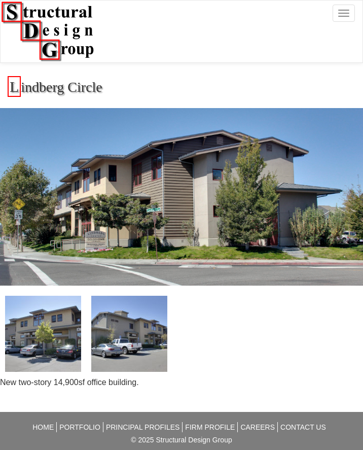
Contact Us (303, 427)
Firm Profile (210, 427)
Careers (257, 427)
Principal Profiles (142, 427)
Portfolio (79, 427)
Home (43, 427)
